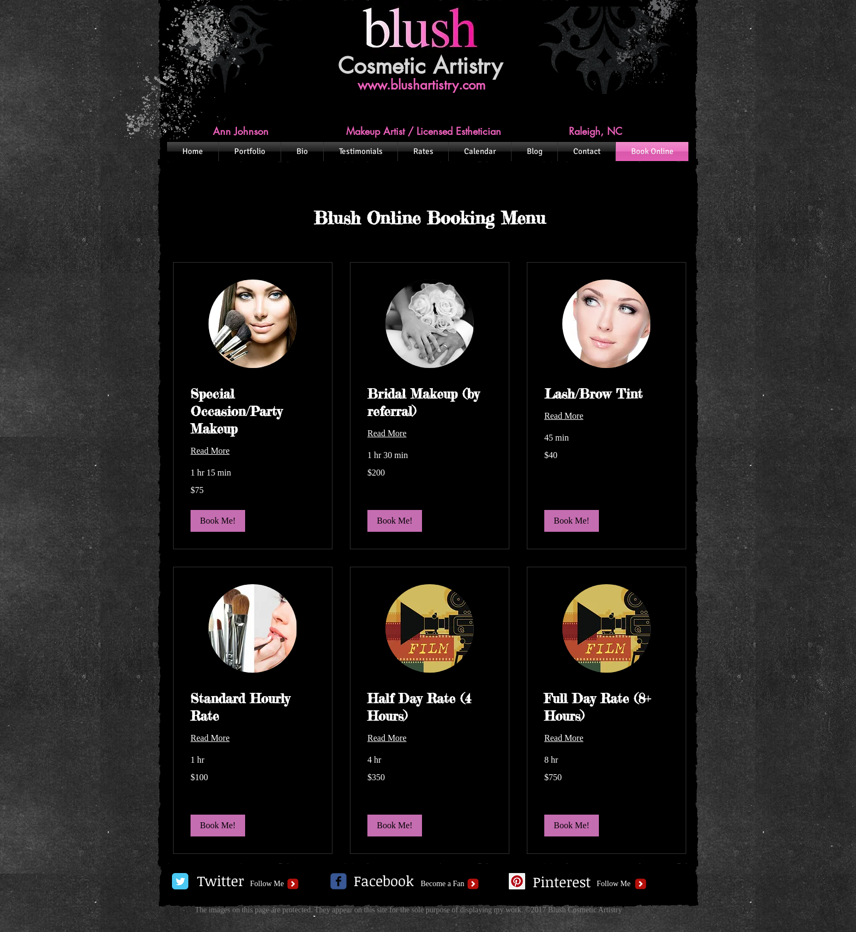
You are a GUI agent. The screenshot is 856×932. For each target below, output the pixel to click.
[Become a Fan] (442, 884)
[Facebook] (384, 881)
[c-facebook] (338, 881)
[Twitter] (220, 881)
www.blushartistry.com (421, 84)
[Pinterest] (561, 882)
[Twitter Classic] (180, 881)
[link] (253, 411)
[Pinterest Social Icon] (517, 881)
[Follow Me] (267, 884)
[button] (218, 521)
